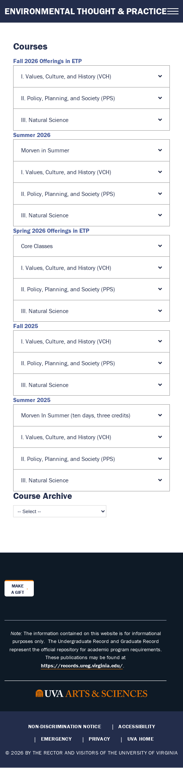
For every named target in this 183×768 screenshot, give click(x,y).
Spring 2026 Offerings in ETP (51, 230)
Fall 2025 (25, 326)
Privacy (99, 739)
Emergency (56, 739)
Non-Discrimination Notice (64, 726)
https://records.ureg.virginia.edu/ (82, 665)
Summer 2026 (31, 135)
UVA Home (140, 739)
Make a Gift (17, 589)
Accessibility (136, 726)
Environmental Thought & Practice (86, 11)
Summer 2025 (31, 400)
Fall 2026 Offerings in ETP (47, 61)
